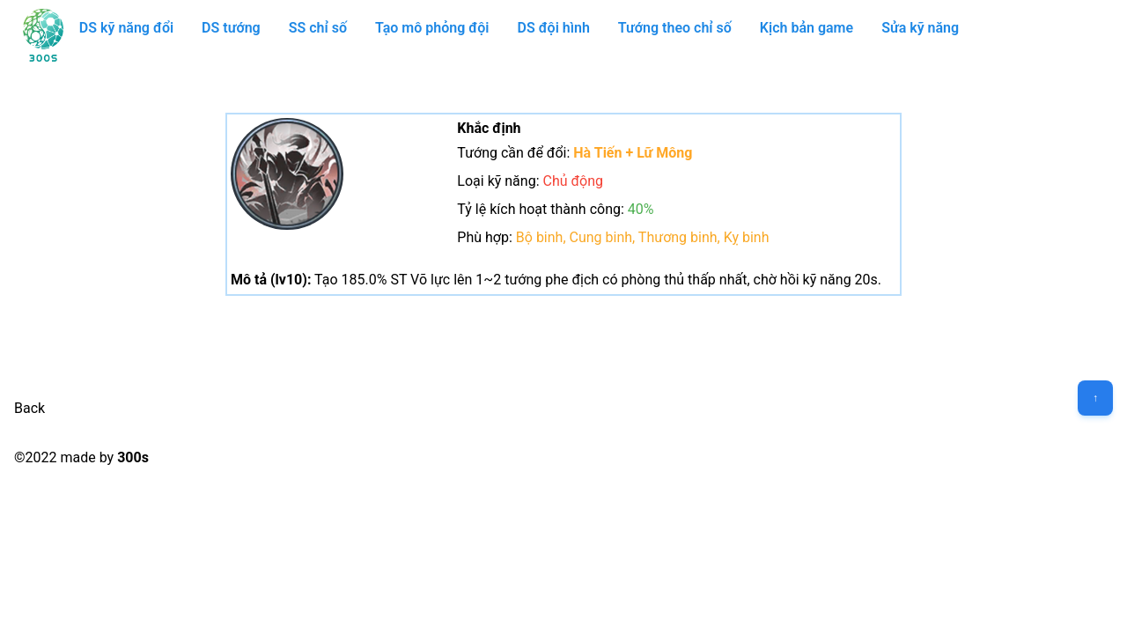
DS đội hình (553, 27)
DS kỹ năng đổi (126, 27)
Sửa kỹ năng (920, 27)
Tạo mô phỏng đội (432, 27)
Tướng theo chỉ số (675, 27)
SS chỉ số (318, 27)
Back (29, 408)
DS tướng (231, 27)
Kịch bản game (806, 27)
